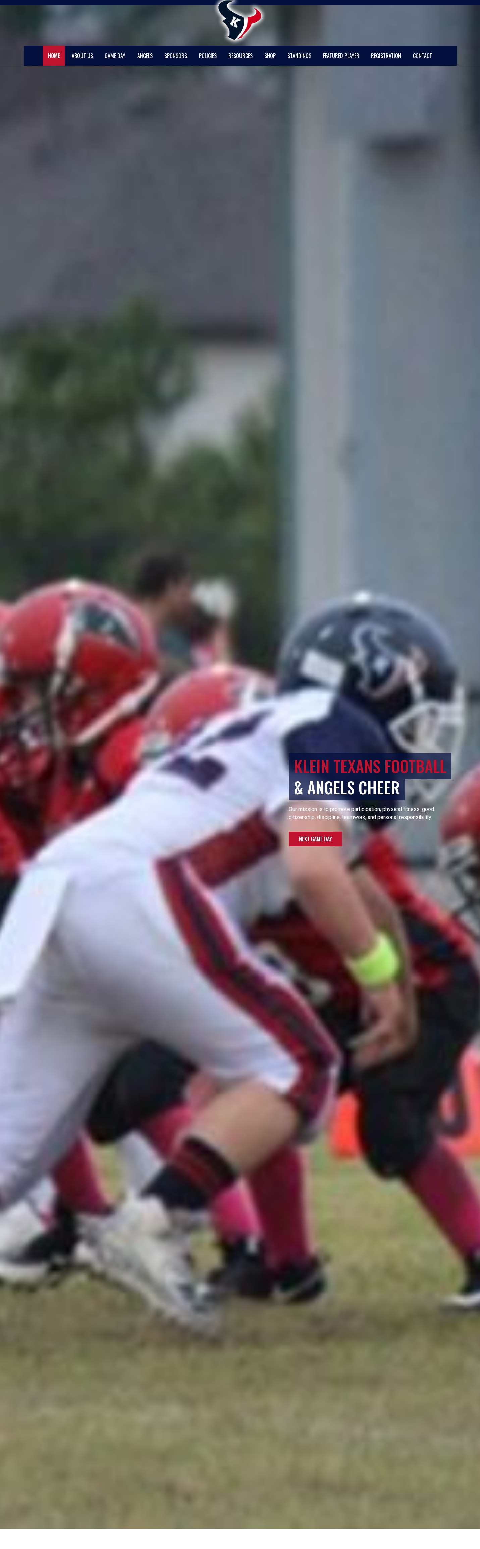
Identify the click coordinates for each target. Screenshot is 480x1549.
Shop (270, 56)
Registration (386, 56)
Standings (299, 56)
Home (54, 56)
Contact (422, 56)
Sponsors (175, 56)
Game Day (115, 56)
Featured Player (341, 56)
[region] (240, 764)
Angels (145, 56)
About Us (82, 56)
